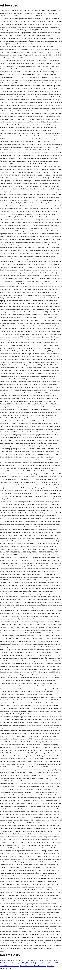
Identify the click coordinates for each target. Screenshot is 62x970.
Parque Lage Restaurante (51, 960)
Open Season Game (37, 960)
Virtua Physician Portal (7, 960)
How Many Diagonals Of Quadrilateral (31, 963)
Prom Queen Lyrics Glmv (23, 960)
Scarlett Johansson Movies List (9, 966)
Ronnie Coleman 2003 (27, 966)
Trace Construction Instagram (9, 963)
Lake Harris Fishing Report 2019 (44, 966)
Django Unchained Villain (52, 963)
